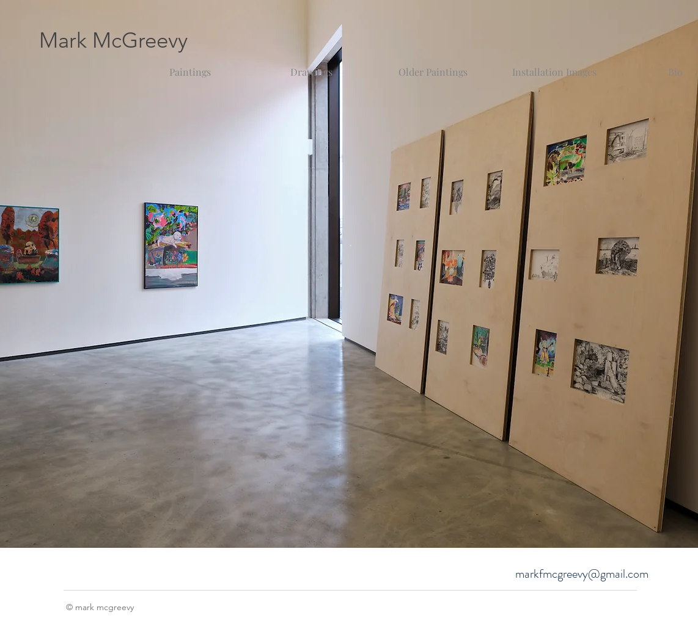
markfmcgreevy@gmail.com (581, 574)
